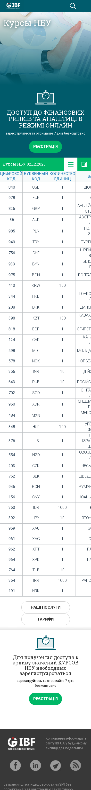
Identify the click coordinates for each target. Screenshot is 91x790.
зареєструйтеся (18, 133)
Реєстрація (45, 146)
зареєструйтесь (29, 681)
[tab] (70, 164)
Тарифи (45, 619)
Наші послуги (45, 607)
